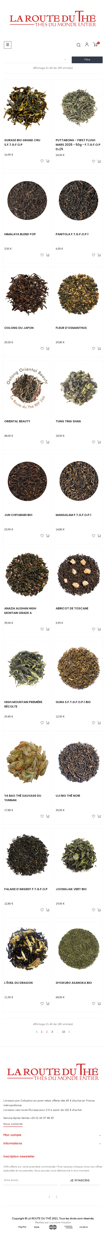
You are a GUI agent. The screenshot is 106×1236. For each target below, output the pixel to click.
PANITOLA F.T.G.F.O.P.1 (72, 234)
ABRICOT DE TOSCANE (72, 608)
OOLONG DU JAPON (19, 328)
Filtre (87, 59)
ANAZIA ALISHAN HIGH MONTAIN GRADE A (20, 610)
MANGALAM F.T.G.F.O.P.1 (73, 515)
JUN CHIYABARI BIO (18, 515)
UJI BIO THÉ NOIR (68, 796)
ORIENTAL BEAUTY (17, 421)
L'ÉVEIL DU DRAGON (18, 983)
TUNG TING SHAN (68, 421)
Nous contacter (13, 1124)
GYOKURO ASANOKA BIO (74, 983)
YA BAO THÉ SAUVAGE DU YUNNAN (22, 798)
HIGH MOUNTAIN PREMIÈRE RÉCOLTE (23, 704)
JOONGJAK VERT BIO (71, 889)
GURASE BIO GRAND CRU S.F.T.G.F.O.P (22, 142)
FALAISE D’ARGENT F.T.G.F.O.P (26, 889)
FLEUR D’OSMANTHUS (71, 328)
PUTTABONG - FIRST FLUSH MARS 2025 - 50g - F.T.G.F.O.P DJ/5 (78, 144)
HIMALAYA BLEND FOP (20, 234)
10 (63, 1032)
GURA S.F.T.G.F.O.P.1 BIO (73, 702)
